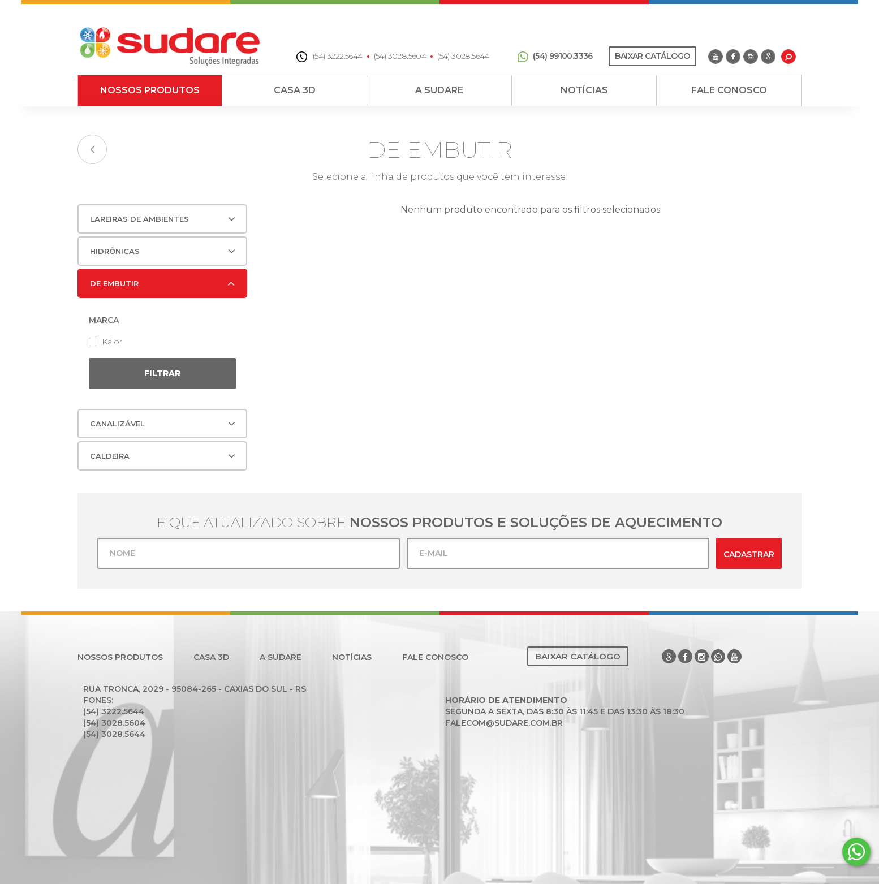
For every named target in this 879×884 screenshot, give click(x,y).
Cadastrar (748, 554)
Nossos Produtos (150, 90)
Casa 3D (295, 90)
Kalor (105, 342)
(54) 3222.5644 (329, 56)
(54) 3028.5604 (400, 56)
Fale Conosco (729, 90)
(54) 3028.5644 (463, 56)
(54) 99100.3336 (555, 56)
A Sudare (439, 90)
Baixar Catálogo (652, 56)
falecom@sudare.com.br (504, 723)
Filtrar (162, 373)
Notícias (584, 90)
